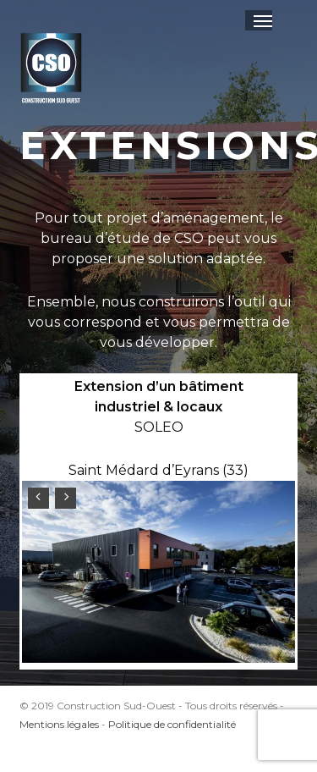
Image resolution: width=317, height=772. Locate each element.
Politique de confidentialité (172, 724)
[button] (263, 20)
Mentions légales (59, 724)
